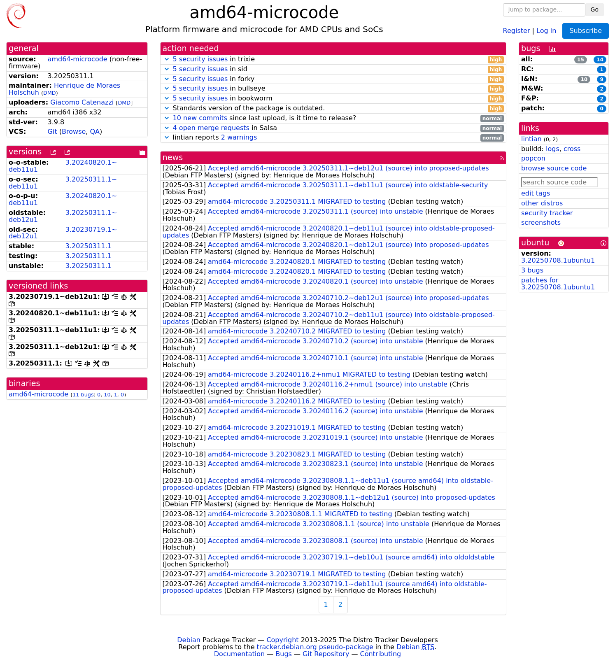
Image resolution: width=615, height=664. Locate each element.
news (173, 157)
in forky (333, 79)
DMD (49, 93)
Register (516, 30)
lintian (531, 139)
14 (599, 60)
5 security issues (200, 59)
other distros (542, 203)
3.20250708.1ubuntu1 (558, 260)
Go (595, 9)
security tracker (547, 213)
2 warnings (239, 137)
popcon (533, 158)
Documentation (239, 654)
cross (572, 149)
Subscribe (585, 31)
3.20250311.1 (88, 246)
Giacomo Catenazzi (82, 102)
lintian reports (333, 137)
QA (95, 131)
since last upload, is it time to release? (333, 118)
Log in (546, 30)
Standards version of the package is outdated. (333, 108)
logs (552, 149)
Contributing (380, 654)
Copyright (282, 640)
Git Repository (326, 654)
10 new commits (200, 118)
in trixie (333, 59)
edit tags (535, 193)
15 (580, 60)
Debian (188, 640)
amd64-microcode (77, 59)
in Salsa (333, 128)
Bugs (283, 654)
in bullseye (333, 88)
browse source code (554, 168)
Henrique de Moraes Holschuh (64, 89)
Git (52, 131)
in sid (333, 69)
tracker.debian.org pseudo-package (315, 647)
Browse (74, 131)
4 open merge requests (211, 128)
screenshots (541, 222)
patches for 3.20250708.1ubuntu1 (558, 283)
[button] (167, 59)
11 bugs (82, 394)
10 (107, 394)
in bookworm (333, 98)
